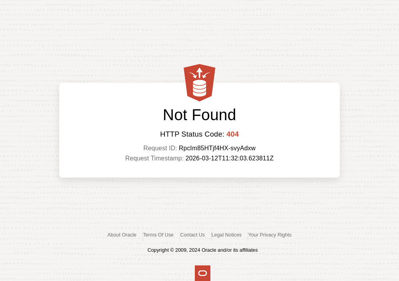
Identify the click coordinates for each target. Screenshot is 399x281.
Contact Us (192, 235)
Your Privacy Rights (269, 235)
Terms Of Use (158, 235)
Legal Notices (227, 235)
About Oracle (122, 235)
